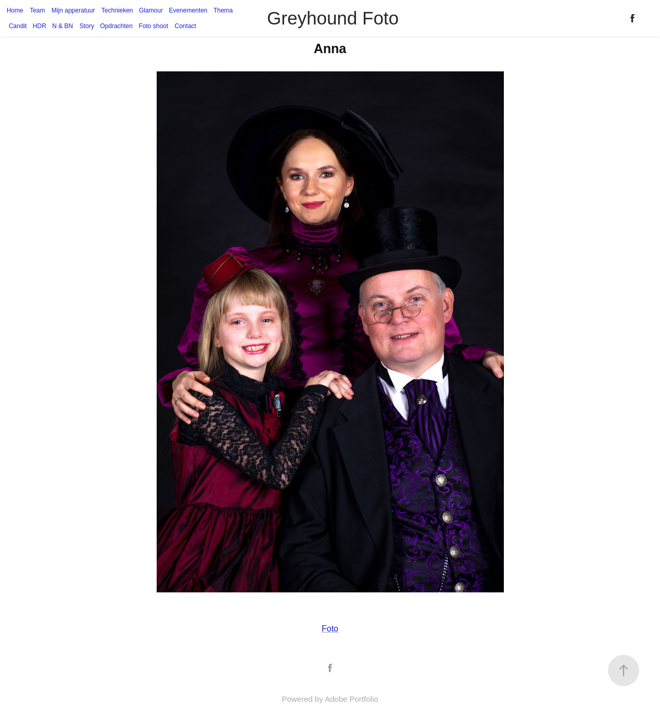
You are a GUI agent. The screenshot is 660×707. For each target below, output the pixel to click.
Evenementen (188, 10)
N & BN (62, 26)
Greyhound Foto (333, 18)
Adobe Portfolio (351, 698)
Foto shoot (153, 26)
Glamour (151, 10)
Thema (223, 10)
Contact (185, 26)
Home (15, 10)
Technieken (117, 10)
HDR (39, 26)
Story (87, 26)
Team (37, 10)
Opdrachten (116, 26)
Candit (18, 26)
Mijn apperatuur (73, 10)
